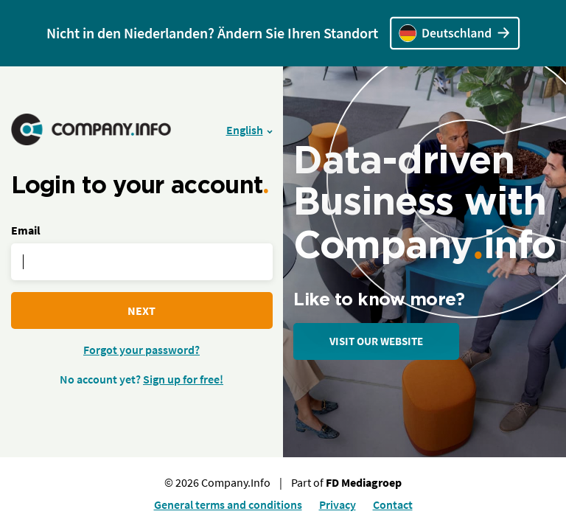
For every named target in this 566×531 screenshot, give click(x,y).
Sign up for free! (183, 379)
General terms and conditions (228, 504)
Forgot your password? (141, 349)
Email (26, 230)
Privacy (337, 504)
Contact (393, 504)
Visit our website (376, 341)
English (244, 129)
